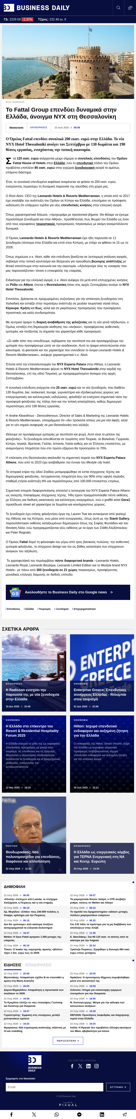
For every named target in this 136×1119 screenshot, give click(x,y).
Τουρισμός (45, 609)
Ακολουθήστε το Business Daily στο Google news (61, 592)
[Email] (54, 1087)
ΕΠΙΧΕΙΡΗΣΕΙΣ (39, 127)
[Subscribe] (116, 1087)
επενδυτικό (85, 163)
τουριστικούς (46, 224)
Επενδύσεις (13, 609)
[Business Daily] (34, 1063)
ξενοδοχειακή (85, 167)
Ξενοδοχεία (62, 609)
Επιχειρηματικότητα (85, 609)
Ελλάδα (59, 163)
